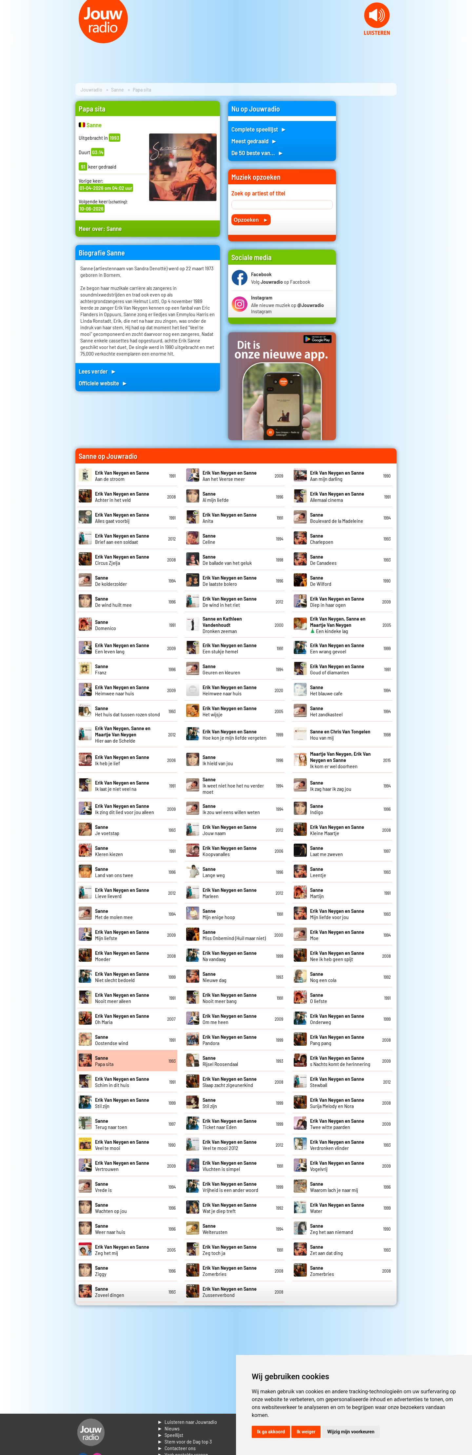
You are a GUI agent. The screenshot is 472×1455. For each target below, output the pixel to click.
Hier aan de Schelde (122, 734)
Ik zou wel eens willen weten (231, 809)
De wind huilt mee (113, 601)
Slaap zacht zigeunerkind (230, 1082)
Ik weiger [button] (306, 1431)
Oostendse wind (111, 1040)
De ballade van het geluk (227, 559)
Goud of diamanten (337, 669)
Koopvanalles (230, 851)
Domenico (105, 625)
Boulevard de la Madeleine (336, 517)
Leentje (318, 872)
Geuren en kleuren (221, 669)
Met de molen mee (114, 914)
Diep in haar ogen (337, 601)
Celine (209, 538)
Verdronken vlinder (337, 1144)
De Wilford (320, 580)
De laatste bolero (230, 580)
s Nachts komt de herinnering (340, 1061)
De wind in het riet (230, 601)
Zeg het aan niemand (331, 1228)
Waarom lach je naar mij (334, 1186)
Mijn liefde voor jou (337, 914)
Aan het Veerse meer (230, 475)
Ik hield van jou (218, 760)
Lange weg (214, 872)
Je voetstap (107, 830)
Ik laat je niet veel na (122, 785)
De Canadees (323, 559)
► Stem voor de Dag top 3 (184, 1441)
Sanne (117, 89)
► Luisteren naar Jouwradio (187, 1422)
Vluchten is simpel (230, 1165)
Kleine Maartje (337, 830)
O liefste (318, 998)
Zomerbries (322, 1270)
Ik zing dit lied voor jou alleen (124, 809)
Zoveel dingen (109, 1291)
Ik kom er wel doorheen (340, 759)
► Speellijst (170, 1435)
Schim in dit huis (122, 1082)
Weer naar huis (110, 1228)
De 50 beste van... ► (257, 152)
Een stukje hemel (230, 648)
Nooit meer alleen (122, 998)
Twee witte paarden (337, 1123)
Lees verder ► (98, 371)
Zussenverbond (230, 1291)
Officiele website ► (103, 383)
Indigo (316, 809)
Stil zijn (210, 1102)
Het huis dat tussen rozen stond (127, 711)
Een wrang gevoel (337, 648)
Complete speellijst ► (259, 129)
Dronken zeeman (222, 624)
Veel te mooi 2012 (230, 1144)
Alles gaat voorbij (122, 517)
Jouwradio (91, 89)
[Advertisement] (370, 199)
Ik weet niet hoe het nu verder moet (233, 785)
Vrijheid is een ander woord (230, 1186)
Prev (8, 39)
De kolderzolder (111, 580)
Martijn (317, 893)
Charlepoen (321, 538)
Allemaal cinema (337, 496)
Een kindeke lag (337, 624)
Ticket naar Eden (230, 1123)
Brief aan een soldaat (122, 538)
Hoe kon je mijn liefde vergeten (234, 734)
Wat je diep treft (230, 1207)
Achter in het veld (122, 496)
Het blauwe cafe (326, 690)
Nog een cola (323, 977)
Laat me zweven (326, 851)
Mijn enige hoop (219, 914)
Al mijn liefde (216, 496)
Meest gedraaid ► (254, 141)
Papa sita (104, 1061)
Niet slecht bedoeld (122, 977)
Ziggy (101, 1270)
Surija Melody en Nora (337, 1102)
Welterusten (215, 1228)
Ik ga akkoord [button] (271, 1431)
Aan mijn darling (337, 475)
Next (463, 39)
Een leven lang (122, 648)
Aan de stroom (122, 475)
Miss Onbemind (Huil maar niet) (234, 935)
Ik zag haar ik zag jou (330, 785)
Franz (101, 669)
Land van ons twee (114, 872)
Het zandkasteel (326, 711)
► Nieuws (168, 1428)
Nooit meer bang (230, 998)
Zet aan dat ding (326, 1249)
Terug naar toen (111, 1123)
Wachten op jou (111, 1207)
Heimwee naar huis (122, 690)
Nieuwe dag (214, 977)
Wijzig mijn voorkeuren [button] (350, 1431)
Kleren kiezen (109, 851)
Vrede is (103, 1186)
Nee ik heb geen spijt (337, 956)
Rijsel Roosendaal (220, 1061)
